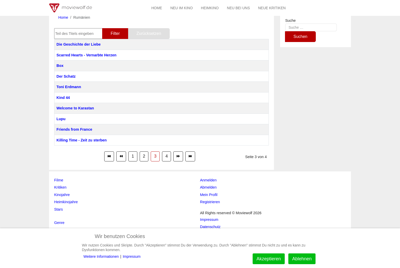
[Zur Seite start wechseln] (109, 156)
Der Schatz (65, 76)
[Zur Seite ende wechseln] (190, 156)
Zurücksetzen (149, 33)
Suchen (300, 36)
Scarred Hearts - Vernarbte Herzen (86, 55)
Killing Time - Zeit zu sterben (81, 140)
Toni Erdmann (68, 87)
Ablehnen (302, 258)
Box (59, 66)
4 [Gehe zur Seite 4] (166, 156)
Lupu (60, 119)
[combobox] (311, 27)
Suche (290, 20)
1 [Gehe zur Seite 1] (133, 156)
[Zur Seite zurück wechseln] (121, 156)
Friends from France (74, 129)
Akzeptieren (268, 258)
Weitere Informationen (101, 256)
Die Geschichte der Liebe (78, 44)
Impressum (131, 256)
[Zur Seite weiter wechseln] (178, 156)
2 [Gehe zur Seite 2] (144, 156)
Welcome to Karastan (75, 108)
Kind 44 (63, 98)
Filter (115, 33)
